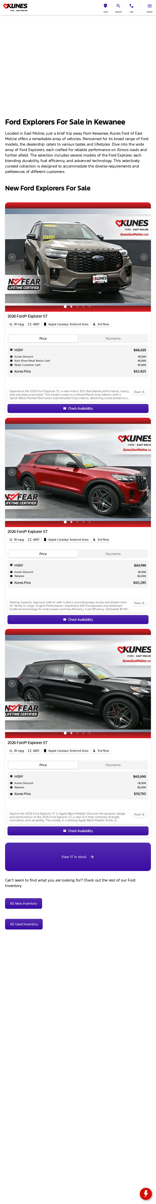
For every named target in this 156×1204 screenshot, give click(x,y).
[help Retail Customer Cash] (11, 365)
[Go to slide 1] (65, 306)
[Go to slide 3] (77, 306)
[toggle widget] (146, 1194)
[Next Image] (144, 257)
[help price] (11, 371)
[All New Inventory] (23, 903)
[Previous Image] (12, 257)
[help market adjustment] (11, 356)
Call (131, 12)
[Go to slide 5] (89, 306)
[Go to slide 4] (83, 306)
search (118, 12)
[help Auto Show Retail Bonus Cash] (11, 360)
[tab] (43, 338)
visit (105, 12)
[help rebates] (11, 576)
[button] (105, 7)
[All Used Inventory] (24, 924)
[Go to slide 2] (71, 306)
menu (149, 12)
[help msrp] (11, 349)
